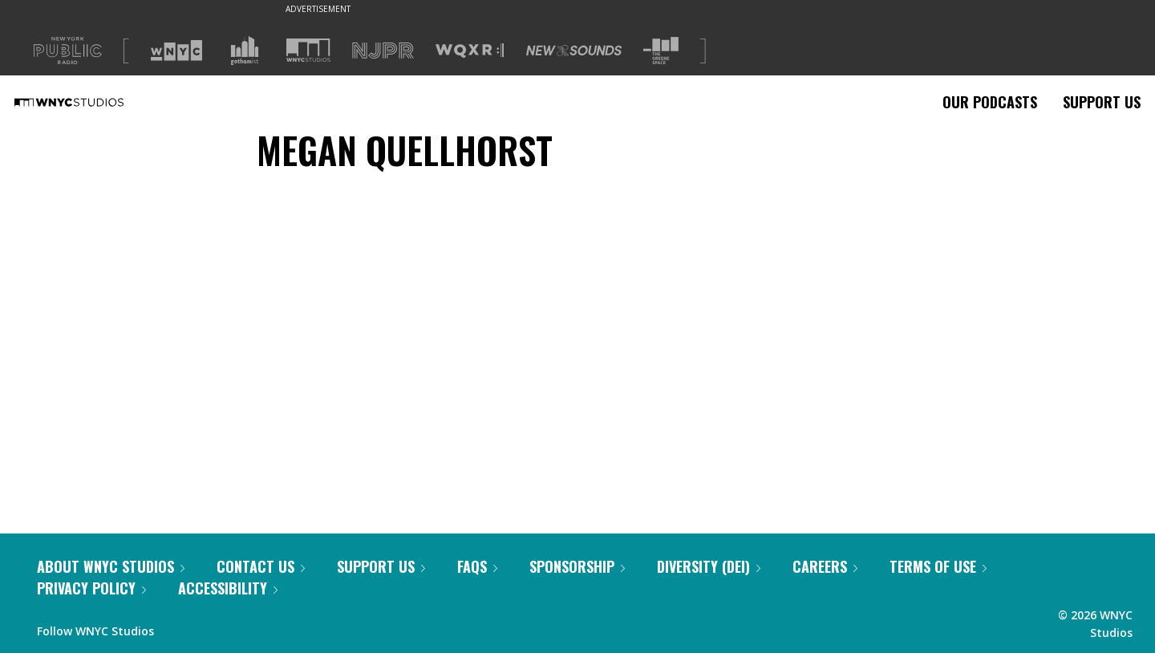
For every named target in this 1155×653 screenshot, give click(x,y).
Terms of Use (938, 566)
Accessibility (228, 588)
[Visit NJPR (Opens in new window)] (383, 51)
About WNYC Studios (110, 566)
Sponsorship (577, 566)
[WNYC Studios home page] (89, 102)
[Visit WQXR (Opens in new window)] (470, 51)
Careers (824, 566)
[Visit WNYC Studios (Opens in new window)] (308, 50)
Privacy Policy (91, 588)
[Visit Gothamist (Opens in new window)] (245, 50)
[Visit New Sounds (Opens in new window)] (574, 50)
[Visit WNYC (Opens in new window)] (176, 50)
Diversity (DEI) (708, 566)
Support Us (1102, 101)
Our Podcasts (989, 101)
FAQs (477, 566)
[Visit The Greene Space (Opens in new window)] (661, 51)
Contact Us (261, 566)
